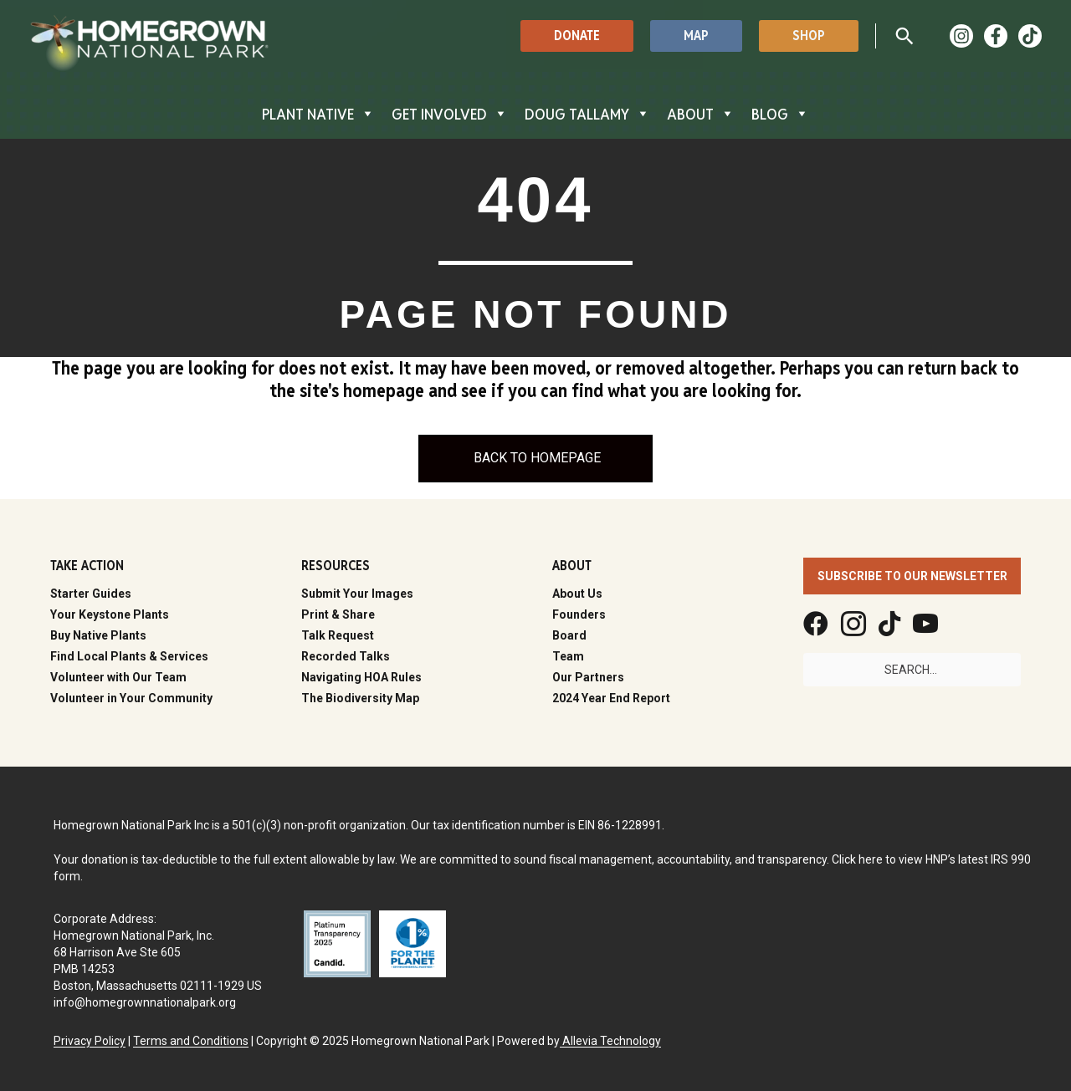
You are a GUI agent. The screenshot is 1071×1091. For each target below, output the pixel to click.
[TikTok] (1030, 36)
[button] (576, 35)
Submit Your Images (357, 593)
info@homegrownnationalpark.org (145, 1002)
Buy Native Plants (98, 635)
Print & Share (338, 614)
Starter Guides (90, 593)
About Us (577, 593)
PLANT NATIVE (318, 113)
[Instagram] (961, 36)
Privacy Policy (90, 1041)
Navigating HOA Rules (361, 677)
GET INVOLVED (450, 113)
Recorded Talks (345, 656)
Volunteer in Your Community (131, 698)
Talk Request (337, 635)
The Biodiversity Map (360, 698)
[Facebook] (995, 36)
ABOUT (701, 113)
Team (568, 656)
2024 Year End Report (611, 698)
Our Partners (588, 677)
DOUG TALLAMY (587, 113)
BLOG (780, 113)
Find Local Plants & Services (129, 656)
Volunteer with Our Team (118, 677)
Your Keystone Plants (109, 614)
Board (569, 635)
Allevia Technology (610, 1041)
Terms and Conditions (191, 1041)
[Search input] (912, 669)
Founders (579, 614)
